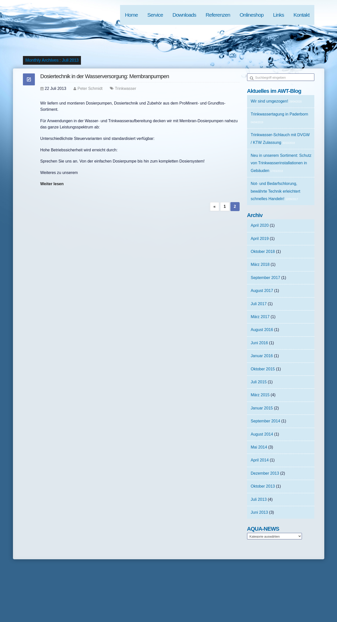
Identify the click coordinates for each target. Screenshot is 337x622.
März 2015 (260, 395)
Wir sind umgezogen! (269, 101)
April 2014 (260, 460)
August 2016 (262, 330)
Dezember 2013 (265, 473)
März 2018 (260, 264)
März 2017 (260, 317)
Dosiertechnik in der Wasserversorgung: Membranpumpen (104, 76)
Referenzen (217, 15)
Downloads (184, 15)
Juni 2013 (259, 512)
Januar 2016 (262, 356)
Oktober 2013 (263, 486)
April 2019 (260, 238)
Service (155, 15)
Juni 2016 (259, 343)
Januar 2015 (262, 408)
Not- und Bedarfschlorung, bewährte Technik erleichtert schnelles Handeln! (275, 191)
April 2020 (260, 225)
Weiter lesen (52, 184)
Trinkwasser (125, 88)
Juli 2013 (259, 499)
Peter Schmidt (89, 88)
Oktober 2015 (263, 369)
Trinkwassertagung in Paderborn (279, 114)
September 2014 (265, 421)
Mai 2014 (259, 447)
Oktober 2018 (263, 251)
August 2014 (262, 434)
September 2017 (265, 278)
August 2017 (262, 290)
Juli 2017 (259, 304)
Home (131, 15)
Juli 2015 (259, 382)
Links (278, 15)
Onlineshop (252, 15)
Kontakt (301, 15)
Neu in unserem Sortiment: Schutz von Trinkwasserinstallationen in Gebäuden (281, 163)
